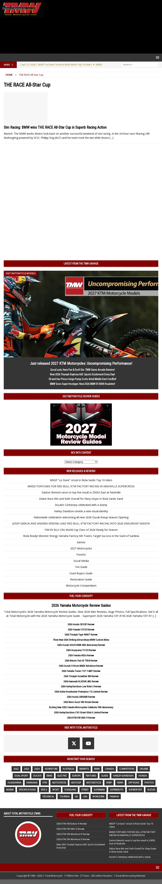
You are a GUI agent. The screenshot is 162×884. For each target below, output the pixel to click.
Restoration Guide (81, 579)
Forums (81, 554)
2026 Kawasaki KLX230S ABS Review (81, 681)
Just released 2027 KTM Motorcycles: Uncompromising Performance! (81, 363)
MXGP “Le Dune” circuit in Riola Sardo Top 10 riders (81, 480)
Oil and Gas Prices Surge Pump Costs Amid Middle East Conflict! (82, 379)
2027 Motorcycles (81, 548)
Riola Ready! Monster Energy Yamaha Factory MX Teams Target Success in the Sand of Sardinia (81, 536)
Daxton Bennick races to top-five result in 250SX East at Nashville (81, 492)
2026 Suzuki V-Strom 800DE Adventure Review (81, 665)
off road (133, 782)
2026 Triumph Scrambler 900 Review (81, 676)
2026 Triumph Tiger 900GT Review (81, 634)
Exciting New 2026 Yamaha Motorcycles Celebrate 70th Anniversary (81, 707)
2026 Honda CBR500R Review (81, 696)
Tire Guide (81, 567)
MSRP (109, 782)
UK (76, 796)
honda (143, 775)
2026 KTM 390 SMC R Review (81, 717)
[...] (154, 616)
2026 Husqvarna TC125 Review (81, 650)
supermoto (116, 789)
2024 (37, 768)
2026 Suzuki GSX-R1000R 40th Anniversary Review (81, 645)
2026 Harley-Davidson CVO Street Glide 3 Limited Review (81, 712)
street (85, 789)
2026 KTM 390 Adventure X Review (73, 839)
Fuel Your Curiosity (81, 596)
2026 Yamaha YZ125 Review (81, 629)
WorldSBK (98, 796)
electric (62, 775)
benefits (84, 768)
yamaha (114, 796)
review (10, 789)
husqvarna (14, 782)
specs (44, 789)
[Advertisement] (102, 27)
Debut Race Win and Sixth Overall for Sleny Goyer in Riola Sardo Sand (81, 498)
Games (81, 542)
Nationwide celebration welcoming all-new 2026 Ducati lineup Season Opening (81, 517)
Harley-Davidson (123, 775)
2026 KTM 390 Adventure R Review (73, 834)
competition (126, 768)
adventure (51, 768)
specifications (27, 789)
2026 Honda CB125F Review (81, 624)
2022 (16, 768)
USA (85, 796)
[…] (111, 137)
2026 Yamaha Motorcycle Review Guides (81, 605)
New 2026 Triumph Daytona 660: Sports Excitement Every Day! (82, 374)
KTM (45, 782)
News (120, 782)
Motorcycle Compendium (81, 585)
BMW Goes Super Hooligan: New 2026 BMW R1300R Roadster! (82, 383)
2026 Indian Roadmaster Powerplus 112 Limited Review (81, 691)
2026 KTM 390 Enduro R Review (71, 823)
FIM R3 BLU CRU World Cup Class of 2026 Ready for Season (81, 530)
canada (109, 768)
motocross (59, 782)
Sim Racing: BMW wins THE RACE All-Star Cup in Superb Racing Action (55, 127)
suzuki (151, 789)
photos (149, 782)
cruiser (143, 768)
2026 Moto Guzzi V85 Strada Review (81, 702)
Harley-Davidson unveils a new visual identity (81, 511)
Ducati (37, 775)
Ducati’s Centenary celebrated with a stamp (81, 505)
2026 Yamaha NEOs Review (81, 655)
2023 (26, 768)
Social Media (81, 561)
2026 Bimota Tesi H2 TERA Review (81, 660)
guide (104, 775)
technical (48, 796)
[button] (157, 57)
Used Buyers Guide (81, 573)
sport (55, 789)
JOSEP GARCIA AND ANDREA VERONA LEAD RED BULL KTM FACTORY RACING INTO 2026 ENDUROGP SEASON (81, 523)
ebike (49, 775)
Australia (68, 768)
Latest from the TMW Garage (81, 263)
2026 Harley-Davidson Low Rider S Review (81, 686)
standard (70, 789)
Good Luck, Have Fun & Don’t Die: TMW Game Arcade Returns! (82, 369)
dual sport (21, 775)
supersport (135, 789)
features (91, 775)
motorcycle (93, 782)
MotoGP (76, 782)
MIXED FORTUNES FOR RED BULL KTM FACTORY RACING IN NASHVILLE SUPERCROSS (81, 486)
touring (64, 796)
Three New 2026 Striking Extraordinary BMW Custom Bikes (81, 639)
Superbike (99, 789)
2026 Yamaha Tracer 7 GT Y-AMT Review (81, 671)
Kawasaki (31, 782)
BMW (97, 768)
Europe (76, 775)
